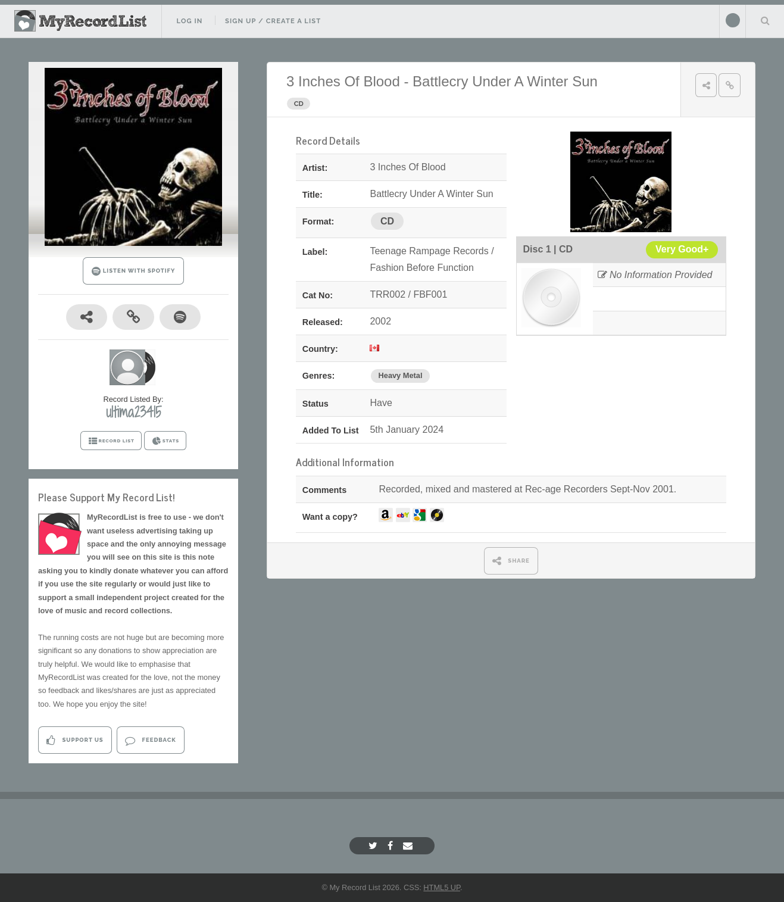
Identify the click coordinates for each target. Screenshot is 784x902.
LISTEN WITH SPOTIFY (134, 271)
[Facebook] (392, 846)
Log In (189, 21)
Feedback (150, 740)
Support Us (74, 740)
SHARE (511, 560)
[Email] (409, 846)
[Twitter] (374, 846)
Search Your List (765, 20)
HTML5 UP (441, 887)
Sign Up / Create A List (273, 21)
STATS (165, 441)
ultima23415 (133, 412)
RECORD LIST (111, 441)
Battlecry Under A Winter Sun (505, 81)
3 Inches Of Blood (343, 81)
